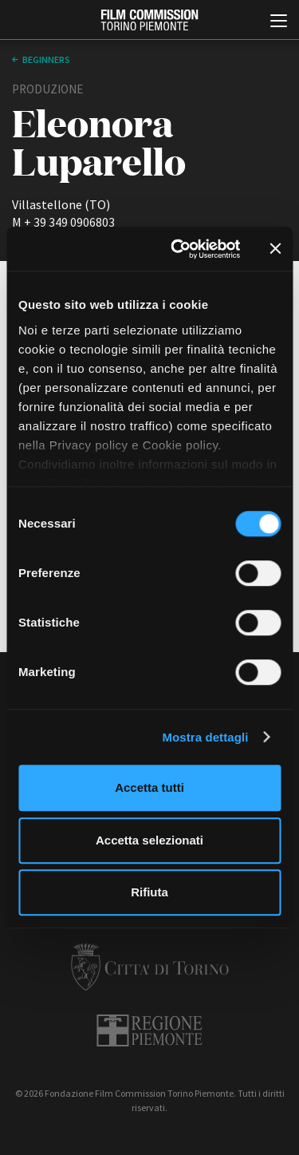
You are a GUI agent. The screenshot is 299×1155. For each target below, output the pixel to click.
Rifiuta (149, 892)
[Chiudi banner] (275, 249)
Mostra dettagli (205, 737)
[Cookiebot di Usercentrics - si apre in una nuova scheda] (178, 249)
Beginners (46, 59)
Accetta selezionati (149, 840)
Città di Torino (150, 967)
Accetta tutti (149, 787)
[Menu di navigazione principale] (278, 22)
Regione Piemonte (149, 1030)
